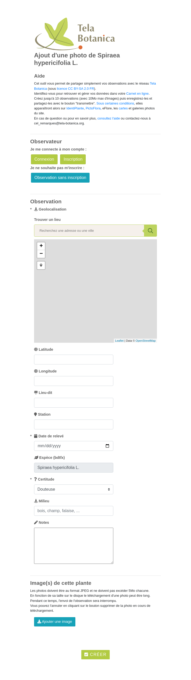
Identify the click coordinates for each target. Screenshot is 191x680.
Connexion (44, 159)
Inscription (72, 159)
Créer (95, 654)
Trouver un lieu (47, 220)
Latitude (43, 349)
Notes (41, 522)
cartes (123, 108)
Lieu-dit (43, 393)
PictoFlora (93, 108)
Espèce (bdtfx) (49, 457)
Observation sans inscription (60, 177)
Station (42, 414)
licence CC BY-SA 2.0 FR (75, 89)
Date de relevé (49, 436)
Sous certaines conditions (115, 103)
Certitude (44, 479)
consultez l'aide (108, 118)
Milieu (41, 501)
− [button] (41, 254)
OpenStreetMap (146, 340)
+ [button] (41, 246)
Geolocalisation (50, 209)
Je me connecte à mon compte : (58, 149)
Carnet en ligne (137, 93)
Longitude (45, 371)
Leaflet (119, 340)
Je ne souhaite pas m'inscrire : (57, 168)
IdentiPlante (75, 108)
